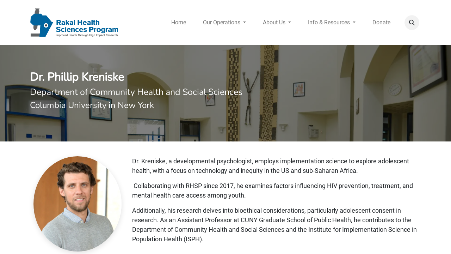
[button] (411, 22)
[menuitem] (178, 23)
